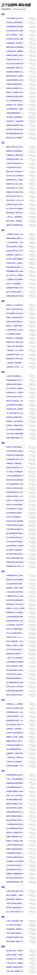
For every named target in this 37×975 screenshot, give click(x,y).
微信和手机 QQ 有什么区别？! (15, 604)
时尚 (3, 700)
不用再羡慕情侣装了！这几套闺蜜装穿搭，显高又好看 (15, 712)
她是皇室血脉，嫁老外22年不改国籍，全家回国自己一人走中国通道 (15, 212)
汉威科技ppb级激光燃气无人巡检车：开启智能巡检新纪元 (15, 84)
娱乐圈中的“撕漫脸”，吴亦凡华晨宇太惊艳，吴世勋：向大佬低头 (15, 765)
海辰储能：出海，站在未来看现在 (15, 104)
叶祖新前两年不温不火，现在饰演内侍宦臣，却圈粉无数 (15, 354)
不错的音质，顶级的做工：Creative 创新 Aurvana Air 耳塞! (15, 463)
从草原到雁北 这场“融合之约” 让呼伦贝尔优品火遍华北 (15, 853)
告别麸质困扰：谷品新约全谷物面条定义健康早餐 (15, 43)
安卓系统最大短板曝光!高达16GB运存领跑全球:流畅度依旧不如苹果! (15, 690)
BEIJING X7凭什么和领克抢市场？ (15, 175)
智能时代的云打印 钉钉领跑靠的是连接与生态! (15, 562)
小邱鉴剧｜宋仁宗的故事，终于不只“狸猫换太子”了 (15, 761)
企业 (3, 771)
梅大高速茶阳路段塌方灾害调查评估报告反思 (15, 133)
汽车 (3, 143)
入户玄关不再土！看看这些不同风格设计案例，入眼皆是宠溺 (15, 388)
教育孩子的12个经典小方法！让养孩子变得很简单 (15, 342)
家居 (3, 372)
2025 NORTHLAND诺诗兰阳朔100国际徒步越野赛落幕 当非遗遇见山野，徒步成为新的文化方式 (15, 63)
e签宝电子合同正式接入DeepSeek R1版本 (15, 129)
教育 (3, 301)
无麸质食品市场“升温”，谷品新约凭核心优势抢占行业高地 (15, 59)
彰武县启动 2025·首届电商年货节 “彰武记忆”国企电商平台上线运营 (15, 137)
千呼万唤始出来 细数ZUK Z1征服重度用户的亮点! (15, 529)
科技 (3, 571)
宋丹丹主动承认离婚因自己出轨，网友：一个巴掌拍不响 (15, 429)
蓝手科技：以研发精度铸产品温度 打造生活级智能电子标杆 (15, 22)
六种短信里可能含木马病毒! (14, 525)
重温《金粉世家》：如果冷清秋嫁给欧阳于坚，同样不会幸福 (15, 895)
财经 (3, 443)
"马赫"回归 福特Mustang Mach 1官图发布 (15, 163)
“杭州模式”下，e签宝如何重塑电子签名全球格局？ (15, 121)
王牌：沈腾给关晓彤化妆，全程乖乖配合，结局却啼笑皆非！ (15, 933)
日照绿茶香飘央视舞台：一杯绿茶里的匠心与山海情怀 (15, 113)
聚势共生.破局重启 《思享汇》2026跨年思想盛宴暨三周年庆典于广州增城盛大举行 (15, 803)
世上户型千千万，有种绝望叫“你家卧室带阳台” (15, 275)
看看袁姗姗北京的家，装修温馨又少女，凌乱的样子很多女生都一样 (15, 271)
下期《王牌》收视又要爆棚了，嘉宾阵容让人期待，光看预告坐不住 (15, 433)
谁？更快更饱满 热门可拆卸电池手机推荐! (15, 682)
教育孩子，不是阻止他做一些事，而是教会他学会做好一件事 (15, 325)
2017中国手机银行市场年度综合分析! (15, 451)
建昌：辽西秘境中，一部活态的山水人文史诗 (15, 34)
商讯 (3, 917)
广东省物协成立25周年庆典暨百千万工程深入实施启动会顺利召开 (15, 824)
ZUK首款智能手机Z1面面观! (15, 662)
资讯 (3, 14)
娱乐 (3, 230)
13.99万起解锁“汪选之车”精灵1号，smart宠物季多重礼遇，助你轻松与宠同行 (15, 18)
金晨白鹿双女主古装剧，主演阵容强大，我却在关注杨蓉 (15, 267)
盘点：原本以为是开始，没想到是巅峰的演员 (15, 911)
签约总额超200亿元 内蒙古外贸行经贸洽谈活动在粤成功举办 (15, 807)
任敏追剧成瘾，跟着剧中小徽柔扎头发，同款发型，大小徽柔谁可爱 (15, 929)
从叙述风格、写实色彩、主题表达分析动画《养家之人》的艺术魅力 (15, 254)
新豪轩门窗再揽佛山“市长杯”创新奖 (15, 836)
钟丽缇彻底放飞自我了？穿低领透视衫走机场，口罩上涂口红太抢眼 (15, 720)
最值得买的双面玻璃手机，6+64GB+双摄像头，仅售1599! (15, 678)
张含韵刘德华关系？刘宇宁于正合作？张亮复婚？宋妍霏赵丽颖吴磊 (15, 250)
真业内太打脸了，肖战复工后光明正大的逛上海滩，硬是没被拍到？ (15, 263)
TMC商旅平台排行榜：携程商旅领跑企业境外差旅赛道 (15, 39)
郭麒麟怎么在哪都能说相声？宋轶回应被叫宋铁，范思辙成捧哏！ (15, 873)
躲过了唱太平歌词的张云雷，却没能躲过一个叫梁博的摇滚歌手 (15, 877)
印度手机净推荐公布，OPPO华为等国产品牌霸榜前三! (15, 492)
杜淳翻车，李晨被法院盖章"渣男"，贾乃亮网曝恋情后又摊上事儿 (15, 425)
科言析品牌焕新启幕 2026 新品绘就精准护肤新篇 (15, 787)
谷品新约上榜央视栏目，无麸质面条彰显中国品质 (15, 88)
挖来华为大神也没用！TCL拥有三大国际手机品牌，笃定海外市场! (15, 467)
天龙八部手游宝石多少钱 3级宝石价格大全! (15, 649)
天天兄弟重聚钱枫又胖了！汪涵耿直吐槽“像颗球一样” (15, 749)
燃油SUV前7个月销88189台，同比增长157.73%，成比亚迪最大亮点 (15, 171)
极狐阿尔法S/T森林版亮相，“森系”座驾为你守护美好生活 (15, 151)
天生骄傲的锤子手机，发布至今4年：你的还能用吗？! (15, 459)
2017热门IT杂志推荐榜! (13, 517)
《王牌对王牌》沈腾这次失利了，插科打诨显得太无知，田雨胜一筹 (15, 757)
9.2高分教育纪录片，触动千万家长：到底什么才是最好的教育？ (15, 329)
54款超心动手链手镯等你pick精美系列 (15, 732)
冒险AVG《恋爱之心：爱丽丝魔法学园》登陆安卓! (15, 645)
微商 (3, 946)
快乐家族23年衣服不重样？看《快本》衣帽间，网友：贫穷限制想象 (15, 417)
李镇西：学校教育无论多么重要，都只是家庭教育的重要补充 (15, 317)
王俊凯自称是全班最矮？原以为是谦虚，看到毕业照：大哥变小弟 (15, 745)
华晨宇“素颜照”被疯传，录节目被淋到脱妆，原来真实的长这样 (15, 437)
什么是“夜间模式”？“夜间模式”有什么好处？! (15, 545)
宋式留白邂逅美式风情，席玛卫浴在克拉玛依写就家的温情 (15, 812)
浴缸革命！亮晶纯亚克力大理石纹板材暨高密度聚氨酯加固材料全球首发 (15, 832)
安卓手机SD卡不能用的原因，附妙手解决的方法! (15, 455)
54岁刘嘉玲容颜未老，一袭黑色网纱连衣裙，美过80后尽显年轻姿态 (15, 716)
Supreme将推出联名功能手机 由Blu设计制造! (15, 583)
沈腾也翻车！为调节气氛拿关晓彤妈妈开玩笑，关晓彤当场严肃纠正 (15, 753)
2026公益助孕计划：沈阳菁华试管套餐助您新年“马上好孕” (15, 30)
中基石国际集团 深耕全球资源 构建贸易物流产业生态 (15, 26)
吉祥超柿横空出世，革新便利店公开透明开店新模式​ (15, 109)
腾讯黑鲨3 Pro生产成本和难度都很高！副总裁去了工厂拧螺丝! (15, 579)
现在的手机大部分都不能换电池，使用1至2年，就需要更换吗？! (15, 480)
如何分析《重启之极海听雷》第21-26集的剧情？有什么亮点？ (15, 259)
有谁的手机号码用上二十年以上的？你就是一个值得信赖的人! (15, 496)
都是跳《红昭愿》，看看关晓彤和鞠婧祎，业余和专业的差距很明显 (15, 954)
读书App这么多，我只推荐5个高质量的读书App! (15, 686)
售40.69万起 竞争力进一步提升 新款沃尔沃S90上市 (15, 196)
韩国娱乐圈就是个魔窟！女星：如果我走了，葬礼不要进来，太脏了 (15, 238)
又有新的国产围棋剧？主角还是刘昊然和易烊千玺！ (15, 287)
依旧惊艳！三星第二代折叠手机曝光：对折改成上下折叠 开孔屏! (15, 587)
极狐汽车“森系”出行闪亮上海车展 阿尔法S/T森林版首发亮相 (15, 147)
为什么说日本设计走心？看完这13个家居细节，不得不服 (15, 413)
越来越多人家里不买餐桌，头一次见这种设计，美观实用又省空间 (15, 384)
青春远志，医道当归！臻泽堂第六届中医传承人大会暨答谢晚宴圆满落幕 (15, 840)
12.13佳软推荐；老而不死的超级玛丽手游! (15, 625)
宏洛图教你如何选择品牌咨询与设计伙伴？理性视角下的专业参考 (15, 783)
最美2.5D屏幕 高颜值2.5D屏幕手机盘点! (15, 558)
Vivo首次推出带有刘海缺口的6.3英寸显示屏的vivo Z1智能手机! (15, 541)
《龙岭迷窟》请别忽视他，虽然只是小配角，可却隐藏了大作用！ (15, 362)
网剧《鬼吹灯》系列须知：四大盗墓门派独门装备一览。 (15, 221)
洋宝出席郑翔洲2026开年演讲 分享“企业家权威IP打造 (15, 775)
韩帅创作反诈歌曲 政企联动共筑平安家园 (15, 96)
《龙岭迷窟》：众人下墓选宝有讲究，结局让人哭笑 (15, 350)
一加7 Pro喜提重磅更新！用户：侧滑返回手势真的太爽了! (15, 475)
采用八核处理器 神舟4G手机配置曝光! (15, 554)
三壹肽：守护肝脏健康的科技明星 (15, 779)
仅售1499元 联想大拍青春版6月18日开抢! (15, 521)
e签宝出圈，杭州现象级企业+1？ (15, 117)
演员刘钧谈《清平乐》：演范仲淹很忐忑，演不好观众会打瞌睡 (15, 367)
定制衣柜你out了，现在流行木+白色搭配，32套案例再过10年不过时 (15, 392)
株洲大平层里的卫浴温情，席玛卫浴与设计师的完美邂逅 (15, 816)
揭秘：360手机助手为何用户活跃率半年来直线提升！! (15, 694)
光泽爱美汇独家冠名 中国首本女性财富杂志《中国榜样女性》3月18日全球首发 (15, 791)
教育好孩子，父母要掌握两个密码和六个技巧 (15, 338)
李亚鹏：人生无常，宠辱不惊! (15, 608)
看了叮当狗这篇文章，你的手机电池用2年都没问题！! (15, 484)
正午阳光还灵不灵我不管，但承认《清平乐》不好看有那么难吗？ (15, 865)
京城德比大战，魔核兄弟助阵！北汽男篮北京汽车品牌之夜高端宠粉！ (15, 155)
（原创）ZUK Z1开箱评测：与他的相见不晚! (15, 657)
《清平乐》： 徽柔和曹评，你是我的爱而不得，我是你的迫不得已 (15, 216)
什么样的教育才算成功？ (14, 334)
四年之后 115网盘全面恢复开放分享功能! (15, 629)
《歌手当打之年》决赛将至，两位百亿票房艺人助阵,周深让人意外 (15, 963)
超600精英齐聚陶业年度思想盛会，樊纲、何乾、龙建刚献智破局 (15, 799)
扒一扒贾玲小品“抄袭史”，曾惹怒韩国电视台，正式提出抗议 (15, 925)
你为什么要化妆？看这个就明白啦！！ (15, 724)
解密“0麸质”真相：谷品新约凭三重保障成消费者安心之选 (15, 76)
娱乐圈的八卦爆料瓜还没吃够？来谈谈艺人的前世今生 (15, 967)
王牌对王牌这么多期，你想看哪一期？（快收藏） (15, 891)
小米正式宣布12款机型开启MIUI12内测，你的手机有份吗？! (15, 592)
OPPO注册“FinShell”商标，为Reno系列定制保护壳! (15, 674)
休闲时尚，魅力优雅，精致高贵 (15, 708)
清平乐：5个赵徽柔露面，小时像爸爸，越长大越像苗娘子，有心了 (15, 283)
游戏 (3, 887)
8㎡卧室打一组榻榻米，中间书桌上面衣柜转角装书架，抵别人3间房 (15, 376)
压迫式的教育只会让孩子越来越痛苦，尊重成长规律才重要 (15, 313)
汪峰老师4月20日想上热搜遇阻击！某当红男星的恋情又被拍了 (15, 204)
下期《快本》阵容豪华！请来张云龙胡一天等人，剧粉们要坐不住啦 (15, 971)
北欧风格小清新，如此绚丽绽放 (15, 409)
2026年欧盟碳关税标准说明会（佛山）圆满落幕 (15, 828)
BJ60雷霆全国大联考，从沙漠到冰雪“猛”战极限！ (15, 159)
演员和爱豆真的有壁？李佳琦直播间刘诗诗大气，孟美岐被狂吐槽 (15, 937)
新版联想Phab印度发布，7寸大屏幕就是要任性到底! (15, 653)
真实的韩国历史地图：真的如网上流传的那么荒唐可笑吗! (15, 620)
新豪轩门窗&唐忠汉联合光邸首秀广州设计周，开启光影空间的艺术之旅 (15, 849)
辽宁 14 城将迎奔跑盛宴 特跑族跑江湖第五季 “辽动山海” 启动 (15, 100)
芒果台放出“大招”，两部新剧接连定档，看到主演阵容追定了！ (15, 959)
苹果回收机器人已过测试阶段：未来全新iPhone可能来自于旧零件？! (15, 612)
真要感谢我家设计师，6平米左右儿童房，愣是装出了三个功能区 (15, 380)
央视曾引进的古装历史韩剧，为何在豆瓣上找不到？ (15, 296)
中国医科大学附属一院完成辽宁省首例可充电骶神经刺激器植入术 (15, 55)
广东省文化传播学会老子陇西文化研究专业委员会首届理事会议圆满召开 (15, 845)
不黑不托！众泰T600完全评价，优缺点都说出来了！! (15, 488)
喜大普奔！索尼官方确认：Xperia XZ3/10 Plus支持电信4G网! (15, 447)
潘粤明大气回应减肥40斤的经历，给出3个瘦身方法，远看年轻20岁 (15, 225)
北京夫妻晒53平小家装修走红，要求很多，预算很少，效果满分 (15, 405)
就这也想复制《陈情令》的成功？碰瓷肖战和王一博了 (15, 941)
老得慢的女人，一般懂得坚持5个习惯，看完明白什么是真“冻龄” (15, 704)
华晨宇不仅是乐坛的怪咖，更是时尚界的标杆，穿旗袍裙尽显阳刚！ (15, 903)
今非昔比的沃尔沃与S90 (13, 167)
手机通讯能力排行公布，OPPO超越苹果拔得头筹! (15, 566)
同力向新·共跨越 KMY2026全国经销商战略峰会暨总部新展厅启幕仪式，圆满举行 (15, 820)
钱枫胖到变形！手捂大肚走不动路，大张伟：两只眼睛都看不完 (15, 358)
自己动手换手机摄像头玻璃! (14, 600)
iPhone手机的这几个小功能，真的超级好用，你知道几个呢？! (15, 666)
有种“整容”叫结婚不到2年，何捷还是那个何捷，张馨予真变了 (15, 907)
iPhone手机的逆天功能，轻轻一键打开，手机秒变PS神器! (15, 537)
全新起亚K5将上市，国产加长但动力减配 (15, 188)
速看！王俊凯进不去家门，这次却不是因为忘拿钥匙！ (15, 291)
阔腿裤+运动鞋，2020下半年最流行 (15, 741)
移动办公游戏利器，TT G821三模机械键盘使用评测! (15, 641)
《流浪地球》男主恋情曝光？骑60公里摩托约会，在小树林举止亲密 (15, 279)
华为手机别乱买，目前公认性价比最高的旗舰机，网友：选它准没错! (15, 508)
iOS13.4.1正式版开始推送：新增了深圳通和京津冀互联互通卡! (15, 633)
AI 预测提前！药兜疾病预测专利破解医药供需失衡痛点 (15, 861)
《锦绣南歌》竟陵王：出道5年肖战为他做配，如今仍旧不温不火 (15, 234)
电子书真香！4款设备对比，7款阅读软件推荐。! (15, 549)
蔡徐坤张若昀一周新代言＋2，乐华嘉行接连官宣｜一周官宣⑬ (15, 899)
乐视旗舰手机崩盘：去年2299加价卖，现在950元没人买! (15, 575)
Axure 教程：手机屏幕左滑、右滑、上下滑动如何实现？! (15, 471)
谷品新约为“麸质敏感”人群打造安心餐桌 (15, 71)
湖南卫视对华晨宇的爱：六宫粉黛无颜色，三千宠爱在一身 (15, 869)
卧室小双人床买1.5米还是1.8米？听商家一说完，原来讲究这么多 (15, 396)
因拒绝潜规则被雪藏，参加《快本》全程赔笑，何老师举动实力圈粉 (15, 882)
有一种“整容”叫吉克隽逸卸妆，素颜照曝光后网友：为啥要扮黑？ (15, 208)
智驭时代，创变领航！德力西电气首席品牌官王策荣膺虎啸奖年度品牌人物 (15, 92)
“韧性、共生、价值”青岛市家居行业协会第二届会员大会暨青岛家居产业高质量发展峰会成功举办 (15, 795)
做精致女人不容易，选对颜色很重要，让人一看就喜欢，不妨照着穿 (15, 737)
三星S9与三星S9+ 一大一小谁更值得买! (15, 637)
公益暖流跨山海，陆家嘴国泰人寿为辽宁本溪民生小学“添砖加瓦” (15, 51)
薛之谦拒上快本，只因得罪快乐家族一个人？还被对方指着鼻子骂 (15, 950)
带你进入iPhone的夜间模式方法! (15, 504)
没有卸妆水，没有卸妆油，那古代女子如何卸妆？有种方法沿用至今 (15, 728)
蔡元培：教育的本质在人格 (14, 309)
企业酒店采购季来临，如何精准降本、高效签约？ (15, 80)
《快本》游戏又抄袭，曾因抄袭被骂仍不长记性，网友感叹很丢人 (15, 921)
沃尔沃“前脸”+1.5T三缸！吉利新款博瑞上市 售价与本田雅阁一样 (15, 200)
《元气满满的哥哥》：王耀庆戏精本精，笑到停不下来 (15, 242)
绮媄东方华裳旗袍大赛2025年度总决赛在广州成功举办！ (15, 857)
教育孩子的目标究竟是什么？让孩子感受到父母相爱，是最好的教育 (15, 321)
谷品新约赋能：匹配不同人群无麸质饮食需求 (15, 67)
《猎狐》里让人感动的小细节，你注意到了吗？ (15, 346)
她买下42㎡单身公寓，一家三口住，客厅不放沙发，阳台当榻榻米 (15, 400)
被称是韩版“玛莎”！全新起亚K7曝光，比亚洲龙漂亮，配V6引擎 (15, 179)
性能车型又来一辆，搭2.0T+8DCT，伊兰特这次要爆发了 (15, 184)
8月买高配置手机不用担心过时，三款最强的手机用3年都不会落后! (15, 512)
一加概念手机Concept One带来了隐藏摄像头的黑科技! (15, 596)
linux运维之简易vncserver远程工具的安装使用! (15, 670)
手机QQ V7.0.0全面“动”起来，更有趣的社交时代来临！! (15, 500)
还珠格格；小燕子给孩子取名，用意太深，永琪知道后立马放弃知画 (15, 421)
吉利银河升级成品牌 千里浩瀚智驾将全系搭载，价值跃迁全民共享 (15, 125)
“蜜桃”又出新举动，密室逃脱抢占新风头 (15, 246)
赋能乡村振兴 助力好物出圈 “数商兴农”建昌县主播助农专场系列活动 (15, 47)
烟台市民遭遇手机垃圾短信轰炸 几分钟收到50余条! (15, 533)
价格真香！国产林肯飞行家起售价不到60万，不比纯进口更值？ (15, 192)
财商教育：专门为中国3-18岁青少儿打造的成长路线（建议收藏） (15, 305)
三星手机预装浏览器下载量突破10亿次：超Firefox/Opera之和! (15, 616)
